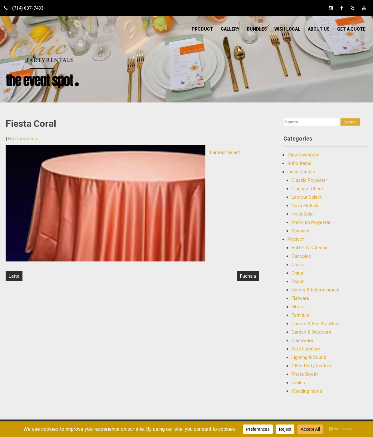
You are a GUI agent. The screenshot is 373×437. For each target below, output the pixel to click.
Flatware (300, 298)
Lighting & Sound (309, 357)
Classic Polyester (309, 180)
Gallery (230, 29)
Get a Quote (351, 29)
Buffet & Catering (309, 248)
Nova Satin (303, 214)
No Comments (23, 139)
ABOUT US (319, 29)
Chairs (298, 264)
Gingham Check (308, 188)
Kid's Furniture (306, 349)
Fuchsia (248, 276)
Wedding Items (307, 391)
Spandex (300, 231)
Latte (14, 276)
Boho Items (299, 163)
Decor (298, 281)
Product (202, 29)
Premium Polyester (311, 222)
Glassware (302, 340)
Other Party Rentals (311, 366)
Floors (298, 307)
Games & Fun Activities (315, 323)
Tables (298, 382)
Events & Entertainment (316, 290)
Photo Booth (305, 374)
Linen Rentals (301, 172)
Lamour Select (225, 152)
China (297, 273)
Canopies (301, 256)
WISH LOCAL (287, 29)
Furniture (301, 315)
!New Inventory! (303, 155)
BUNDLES (257, 29)
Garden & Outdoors (311, 332)
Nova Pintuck (305, 205)
